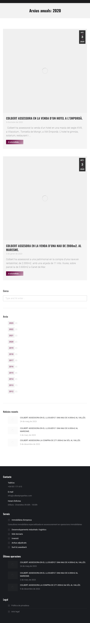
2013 (11, 385)
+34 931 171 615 (15, 486)
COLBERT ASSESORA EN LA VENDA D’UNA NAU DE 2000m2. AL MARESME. (43, 247)
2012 (11, 391)
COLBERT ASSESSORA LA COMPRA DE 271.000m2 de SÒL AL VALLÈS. (50, 440)
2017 (11, 360)
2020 (11, 342)
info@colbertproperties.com (20, 496)
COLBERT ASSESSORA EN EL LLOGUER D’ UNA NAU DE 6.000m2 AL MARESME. (49, 429)
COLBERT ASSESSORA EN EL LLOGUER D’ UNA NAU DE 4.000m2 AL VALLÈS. (53, 417)
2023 (11, 323)
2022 (11, 329)
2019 (11, 348)
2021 (11, 335)
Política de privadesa (20, 605)
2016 (11, 366)
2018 (11, 354)
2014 (11, 379)
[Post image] (13, 420)
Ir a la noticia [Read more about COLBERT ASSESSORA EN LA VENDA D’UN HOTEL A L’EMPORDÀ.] (14, 142)
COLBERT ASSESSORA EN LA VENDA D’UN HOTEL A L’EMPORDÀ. (44, 118)
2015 (11, 373)
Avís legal (15, 611)
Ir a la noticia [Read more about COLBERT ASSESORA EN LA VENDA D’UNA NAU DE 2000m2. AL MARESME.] (14, 274)
